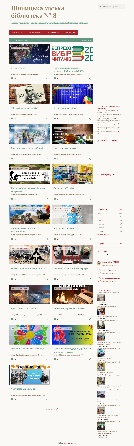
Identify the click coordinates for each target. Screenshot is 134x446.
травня (101, 217)
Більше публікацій (52, 409)
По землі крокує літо (104, 358)
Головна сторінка (17, 32)
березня (101, 224)
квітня (101, 220)
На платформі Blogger (67, 443)
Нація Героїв (101, 303)
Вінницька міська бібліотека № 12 (108, 332)
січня (101, 231)
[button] (47, 78)
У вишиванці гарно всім (105, 372)
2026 (99, 213)
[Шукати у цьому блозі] (113, 6)
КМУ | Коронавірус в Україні (106, 118)
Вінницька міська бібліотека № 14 (108, 362)
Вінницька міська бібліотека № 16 (108, 390)
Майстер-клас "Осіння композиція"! (109, 386)
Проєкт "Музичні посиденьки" (107, 316)
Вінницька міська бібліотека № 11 (108, 320)
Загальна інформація (35, 32)
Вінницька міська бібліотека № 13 (108, 348)
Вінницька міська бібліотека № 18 (108, 421)
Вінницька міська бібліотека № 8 (37, 11)
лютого (101, 228)
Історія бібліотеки (53, 32)
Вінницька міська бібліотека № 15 (108, 376)
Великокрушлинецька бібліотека (108, 293)
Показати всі (102, 437)
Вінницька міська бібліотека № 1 (108, 306)
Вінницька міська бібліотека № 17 (108, 405)
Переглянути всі (86, 40)
